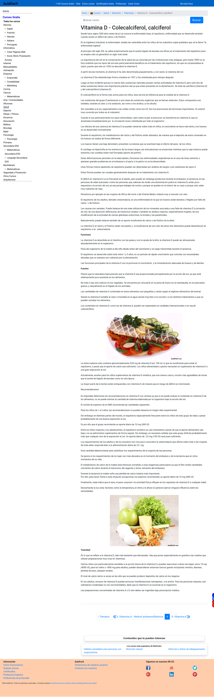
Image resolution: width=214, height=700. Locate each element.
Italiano (10, 40)
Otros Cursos (9, 176)
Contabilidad (13, 81)
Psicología (8, 135)
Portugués (12, 44)
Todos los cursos (11, 21)
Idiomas (7, 25)
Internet (7, 63)
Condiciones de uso (58, 683)
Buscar (196, 20)
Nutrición (116, 13)
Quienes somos (11, 668)
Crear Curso (133, 3)
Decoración (8, 121)
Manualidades (10, 67)
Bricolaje (7, 128)
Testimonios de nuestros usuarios (91, 665)
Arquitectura (9, 179)
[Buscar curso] (133, 20)
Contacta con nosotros (86, 668)
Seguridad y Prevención (14, 172)
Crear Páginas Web (16, 52)
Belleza (6, 124)
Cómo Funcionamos (13, 665)
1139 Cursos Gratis (65, 3)
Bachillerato (9, 165)
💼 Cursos (95, 13)
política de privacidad (73, 683)
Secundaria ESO (11, 146)
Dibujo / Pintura (10, 114)
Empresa (7, 74)
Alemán (10, 36)
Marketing (12, 85)
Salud (6, 107)
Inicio (6, 11)
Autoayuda (8, 70)
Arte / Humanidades (13, 100)
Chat (78, 3)
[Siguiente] (181, 617)
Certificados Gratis (105, 3)
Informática (9, 48)
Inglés (10, 28)
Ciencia (7, 92)
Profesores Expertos (13, 675)
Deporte (7, 110)
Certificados (9, 671)
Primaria (7, 142)
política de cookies (90, 683)
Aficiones (7, 103)
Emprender (12, 77)
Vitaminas (129, 13)
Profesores (121, 3)
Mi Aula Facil (186, 3)
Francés (11, 32)
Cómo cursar (88, 3)
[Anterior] (138, 617)
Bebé (5, 131)
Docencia (7, 117)
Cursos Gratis (11, 17)
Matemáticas (13, 96)
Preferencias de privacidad (16, 678)
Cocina (6, 89)
